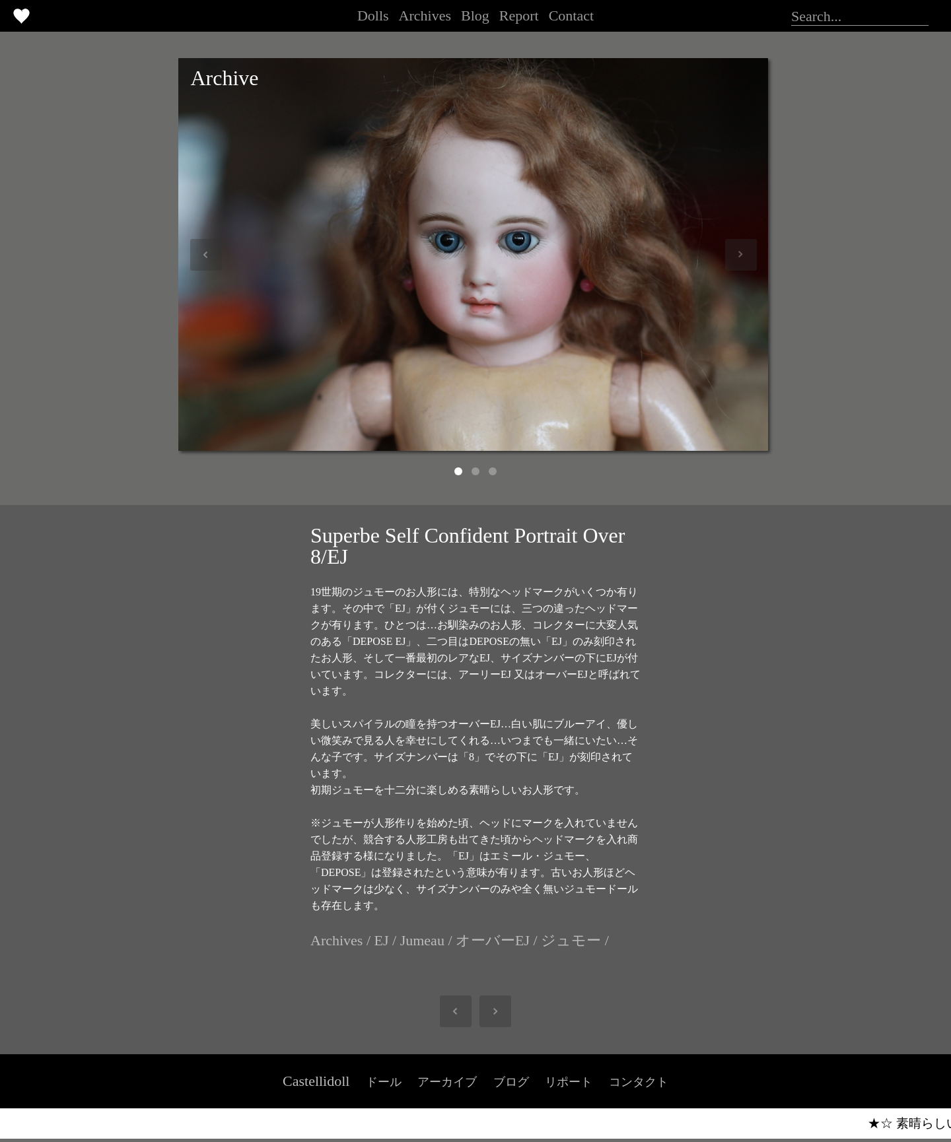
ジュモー (571, 940)
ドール (384, 1082)
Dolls (373, 15)
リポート (568, 1082)
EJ (381, 940)
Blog (475, 15)
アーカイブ (447, 1082)
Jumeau (422, 940)
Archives (425, 15)
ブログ (511, 1082)
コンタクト (638, 1082)
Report (519, 15)
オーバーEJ (493, 940)
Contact (571, 15)
